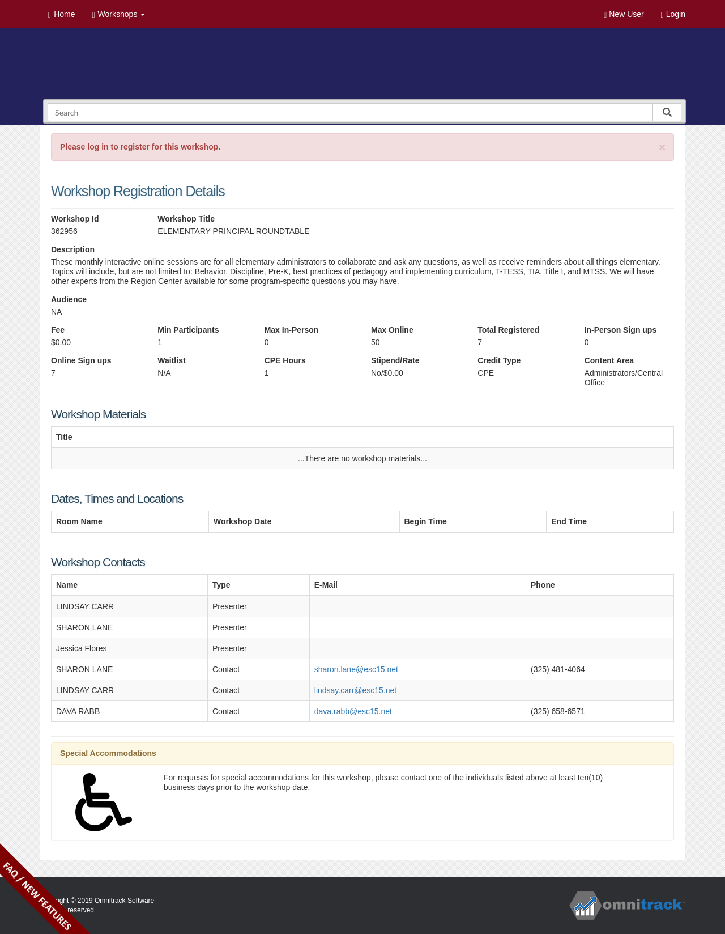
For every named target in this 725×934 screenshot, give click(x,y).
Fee (58, 329)
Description (73, 249)
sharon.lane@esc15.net (356, 669)
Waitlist (171, 360)
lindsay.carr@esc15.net (355, 690)
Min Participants (188, 329)
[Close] (662, 147)
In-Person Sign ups (621, 329)
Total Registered (508, 329)
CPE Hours (285, 360)
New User (623, 14)
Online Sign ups (81, 360)
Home (61, 14)
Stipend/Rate (395, 360)
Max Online (392, 329)
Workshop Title (186, 218)
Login (673, 14)
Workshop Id (75, 218)
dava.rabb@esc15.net (353, 711)
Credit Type (499, 360)
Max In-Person (292, 329)
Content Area (609, 360)
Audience (69, 299)
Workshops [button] (118, 14)
